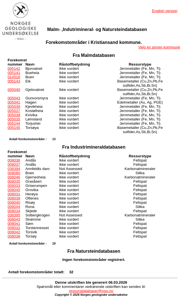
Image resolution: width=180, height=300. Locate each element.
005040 (14, 90)
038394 (14, 169)
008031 (14, 194)
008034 (14, 211)
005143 (14, 81)
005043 (14, 98)
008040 (14, 202)
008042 (14, 232)
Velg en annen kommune (159, 47)
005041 (14, 102)
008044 (14, 207)
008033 (14, 185)
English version (164, 11)
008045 (14, 190)
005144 (14, 123)
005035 (14, 119)
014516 (14, 77)
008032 (14, 228)
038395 (14, 215)
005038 (14, 115)
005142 (14, 68)
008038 (14, 236)
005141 (14, 73)
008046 (14, 177)
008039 (14, 198)
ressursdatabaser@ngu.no (91, 291)
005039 (14, 106)
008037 (14, 164)
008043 (14, 219)
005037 (14, 111)
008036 (14, 160)
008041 (14, 223)
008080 (14, 173)
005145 (14, 128)
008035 (14, 181)
